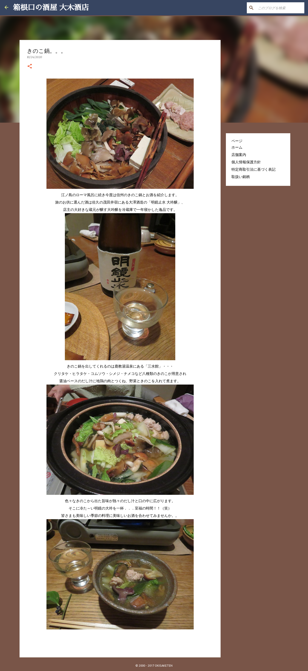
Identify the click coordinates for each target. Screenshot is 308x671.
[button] (29, 66)
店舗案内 (238, 154)
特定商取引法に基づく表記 (253, 169)
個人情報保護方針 (246, 162)
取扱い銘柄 (240, 176)
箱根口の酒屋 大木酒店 (51, 7)
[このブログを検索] (280, 7)
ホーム (236, 147)
